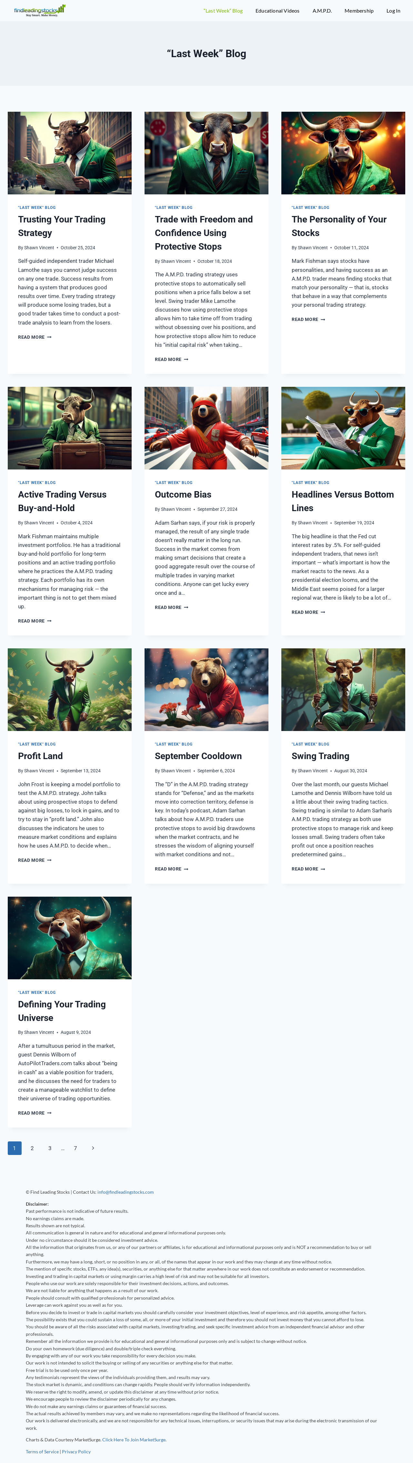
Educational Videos (278, 10)
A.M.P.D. (322, 10)
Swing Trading (320, 756)
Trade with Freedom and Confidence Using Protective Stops (204, 233)
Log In (393, 10)
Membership (359, 10)
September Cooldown (198, 756)
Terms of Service (42, 1451)
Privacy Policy (76, 1451)
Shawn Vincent (39, 247)
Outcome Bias (183, 494)
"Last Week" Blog (37, 207)
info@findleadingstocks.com (125, 1192)
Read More (35, 337)
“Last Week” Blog (223, 10)
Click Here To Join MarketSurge (134, 1439)
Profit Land (40, 756)
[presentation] (70, 153)
